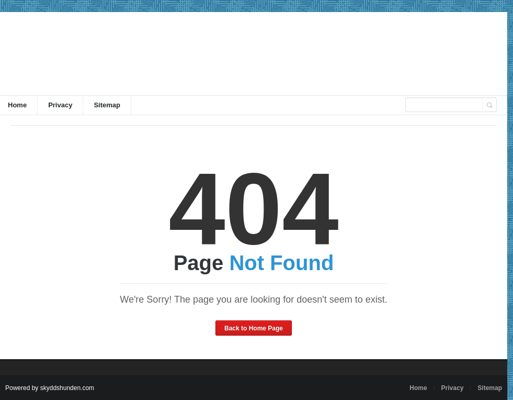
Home (418, 388)
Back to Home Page (253, 328)
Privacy (60, 105)
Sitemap (107, 105)
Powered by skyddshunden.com (49, 388)
